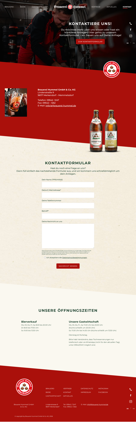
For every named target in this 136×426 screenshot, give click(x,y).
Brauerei (9, 7)
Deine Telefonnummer (51, 201)
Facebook (103, 397)
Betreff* (45, 211)
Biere (23, 7)
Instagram (103, 393)
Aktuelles (111, 7)
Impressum (86, 397)
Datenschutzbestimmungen (74, 262)
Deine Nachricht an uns (52, 221)
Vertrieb (95, 7)
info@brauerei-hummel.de (97, 409)
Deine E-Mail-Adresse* (51, 190)
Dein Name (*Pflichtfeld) (52, 180)
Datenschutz (87, 393)
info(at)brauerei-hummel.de (61, 105)
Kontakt (127, 7)
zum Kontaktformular (90, 42)
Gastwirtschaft (40, 7)
